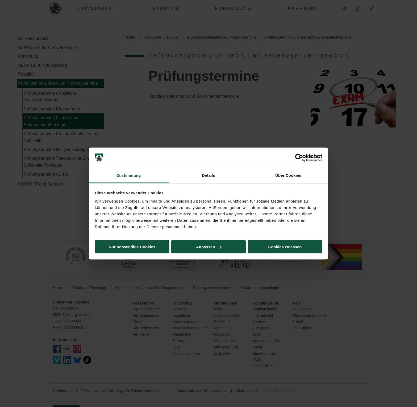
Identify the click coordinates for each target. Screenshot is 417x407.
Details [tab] (208, 175)
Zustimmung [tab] (129, 175)
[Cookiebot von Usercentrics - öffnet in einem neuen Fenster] (299, 158)
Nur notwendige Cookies (132, 246)
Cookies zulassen (285, 246)
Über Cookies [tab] (288, 175)
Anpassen (209, 246)
